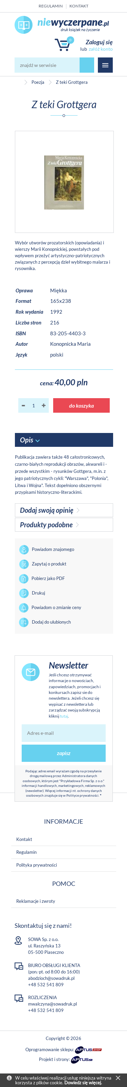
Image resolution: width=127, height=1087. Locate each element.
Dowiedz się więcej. (83, 1082)
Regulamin (51, 5)
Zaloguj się (99, 42)
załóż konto (101, 49)
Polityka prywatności (36, 865)
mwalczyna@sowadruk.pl (52, 1004)
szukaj (87, 65)
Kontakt (78, 5)
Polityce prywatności (82, 795)
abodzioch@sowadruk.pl (51, 978)
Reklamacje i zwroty (35, 901)
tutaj (64, 716)
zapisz (63, 753)
